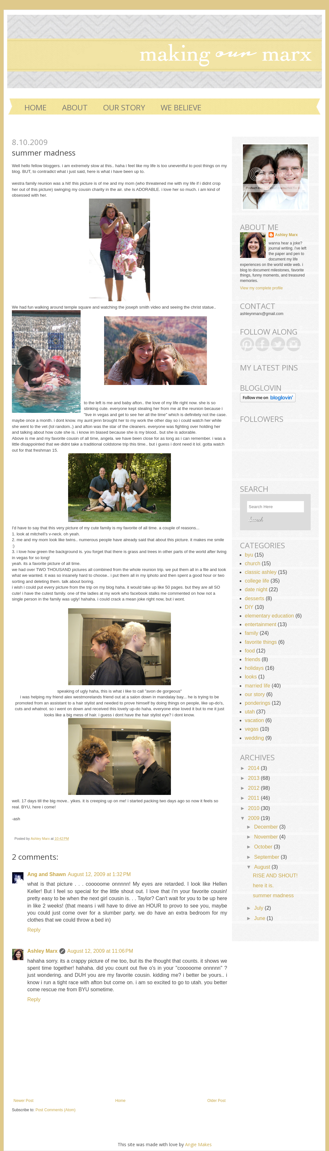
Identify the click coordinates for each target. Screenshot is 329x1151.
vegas (252, 729)
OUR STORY (124, 107)
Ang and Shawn (46, 874)
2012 (254, 788)
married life (257, 685)
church (252, 563)
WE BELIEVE (181, 107)
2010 (254, 808)
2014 (254, 768)
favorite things (261, 642)
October (264, 846)
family (251, 633)
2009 (254, 818)
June (260, 918)
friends (252, 659)
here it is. (263, 885)
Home (35, 107)
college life (257, 581)
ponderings (257, 703)
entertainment (260, 624)
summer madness (273, 895)
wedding (254, 738)
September (267, 857)
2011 (254, 798)
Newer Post (23, 1100)
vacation (254, 720)
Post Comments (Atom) (55, 1110)
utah (250, 711)
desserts (254, 598)
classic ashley (261, 572)
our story (255, 694)
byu (249, 555)
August (262, 867)
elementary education (269, 615)
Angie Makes (198, 1144)
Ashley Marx (40, 838)
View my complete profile (261, 288)
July (259, 908)
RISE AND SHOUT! (275, 875)
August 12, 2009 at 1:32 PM (99, 874)
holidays (254, 668)
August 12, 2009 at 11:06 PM (100, 951)
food (250, 650)
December (266, 827)
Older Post (216, 1100)
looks (251, 676)
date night (256, 589)
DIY (249, 607)
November (266, 837)
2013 (254, 778)
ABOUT (75, 107)
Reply (33, 930)
